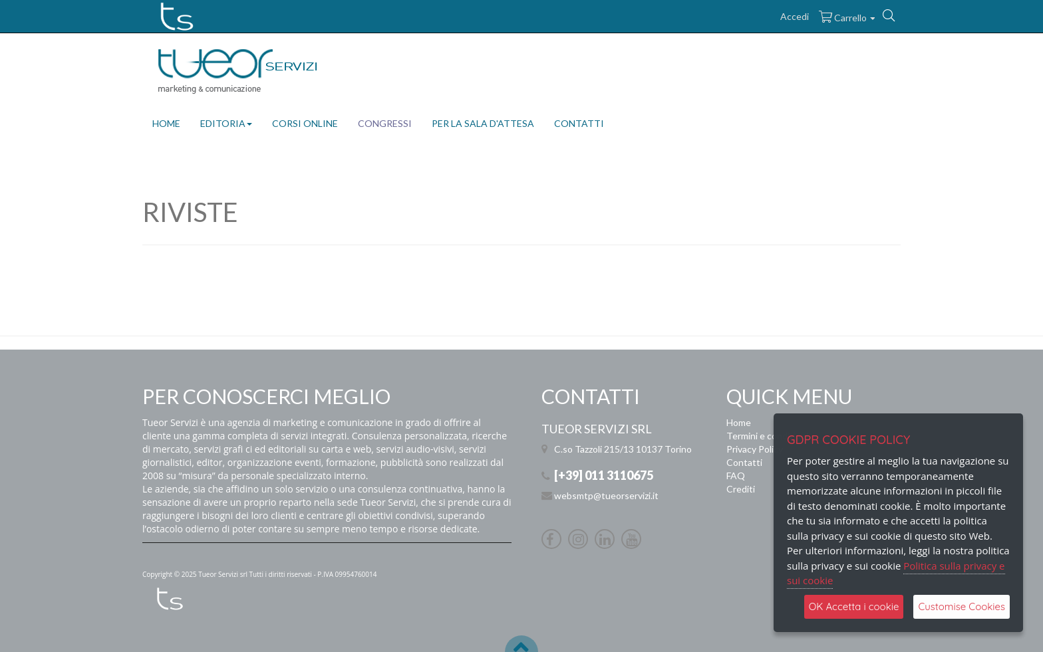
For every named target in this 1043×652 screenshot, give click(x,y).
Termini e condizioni (767, 435)
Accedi (794, 16)
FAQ (735, 475)
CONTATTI (579, 123)
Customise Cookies (961, 606)
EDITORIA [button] (226, 123)
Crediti (740, 488)
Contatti (744, 462)
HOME (166, 123)
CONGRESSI (385, 123)
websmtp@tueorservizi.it (606, 495)
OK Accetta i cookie (854, 606)
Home (738, 422)
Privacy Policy (754, 449)
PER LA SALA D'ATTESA (483, 123)
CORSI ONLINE (305, 123)
